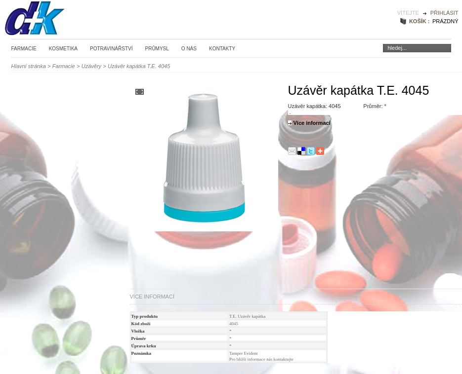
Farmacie (24, 48)
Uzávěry (91, 66)
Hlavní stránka (28, 66)
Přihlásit (444, 13)
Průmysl (156, 48)
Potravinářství (111, 48)
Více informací (152, 296)
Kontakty (222, 48)
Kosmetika (63, 48)
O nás (189, 48)
